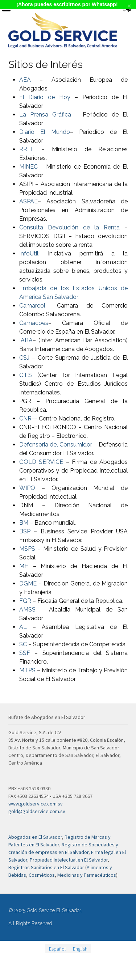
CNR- (26, 418)
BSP (24, 531)
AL (23, 626)
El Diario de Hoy (44, 97)
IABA (26, 340)
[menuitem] (57, 948)
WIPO (27, 488)
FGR (25, 600)
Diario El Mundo (44, 131)
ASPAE (28, 201)
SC (23, 644)
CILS (25, 375)
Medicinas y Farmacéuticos (86, 875)
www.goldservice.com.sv (35, 803)
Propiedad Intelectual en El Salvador (69, 859)
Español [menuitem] (57, 948)
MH (24, 566)
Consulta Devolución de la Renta (72, 227)
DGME (28, 583)
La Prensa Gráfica (47, 114)
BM (23, 522)
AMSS (27, 609)
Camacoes (33, 323)
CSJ (24, 357)
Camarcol (32, 305)
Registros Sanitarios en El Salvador (46, 867)
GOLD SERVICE (41, 461)
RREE (26, 149)
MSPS (27, 548)
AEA (25, 79)
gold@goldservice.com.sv (36, 811)
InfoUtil (28, 253)
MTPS (27, 670)
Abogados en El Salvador (35, 837)
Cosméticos (42, 875)
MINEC (28, 166)
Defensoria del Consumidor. (55, 444)
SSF (24, 653)
